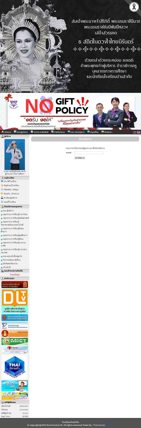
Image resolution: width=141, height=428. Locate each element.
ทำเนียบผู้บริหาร (10, 198)
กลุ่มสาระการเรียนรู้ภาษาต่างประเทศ (14, 251)
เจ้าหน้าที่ (6, 267)
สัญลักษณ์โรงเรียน (11, 185)
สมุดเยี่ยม (93, 132)
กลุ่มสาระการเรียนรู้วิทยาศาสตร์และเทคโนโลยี (12, 223)
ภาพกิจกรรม (58, 132)
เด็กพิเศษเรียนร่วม (9, 263)
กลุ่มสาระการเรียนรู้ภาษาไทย (14, 214)
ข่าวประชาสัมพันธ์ (39, 132)
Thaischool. (99, 425)
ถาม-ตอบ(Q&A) (76, 132)
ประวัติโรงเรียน (10, 181)
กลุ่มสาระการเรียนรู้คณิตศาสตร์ (15, 218)
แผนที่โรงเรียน (10, 202)
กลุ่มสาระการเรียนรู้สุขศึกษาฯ (14, 235)
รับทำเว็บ (109, 425)
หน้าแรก (6, 132)
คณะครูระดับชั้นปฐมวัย (11, 256)
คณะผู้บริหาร (21, 132)
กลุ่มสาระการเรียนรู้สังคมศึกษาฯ (12, 230)
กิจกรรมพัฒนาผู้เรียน (10, 260)
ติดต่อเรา (106, 132)
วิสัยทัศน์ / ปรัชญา (11, 190)
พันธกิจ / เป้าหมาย (11, 194)
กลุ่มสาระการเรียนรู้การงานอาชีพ (13, 244)
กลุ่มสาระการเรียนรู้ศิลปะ (12, 239)
